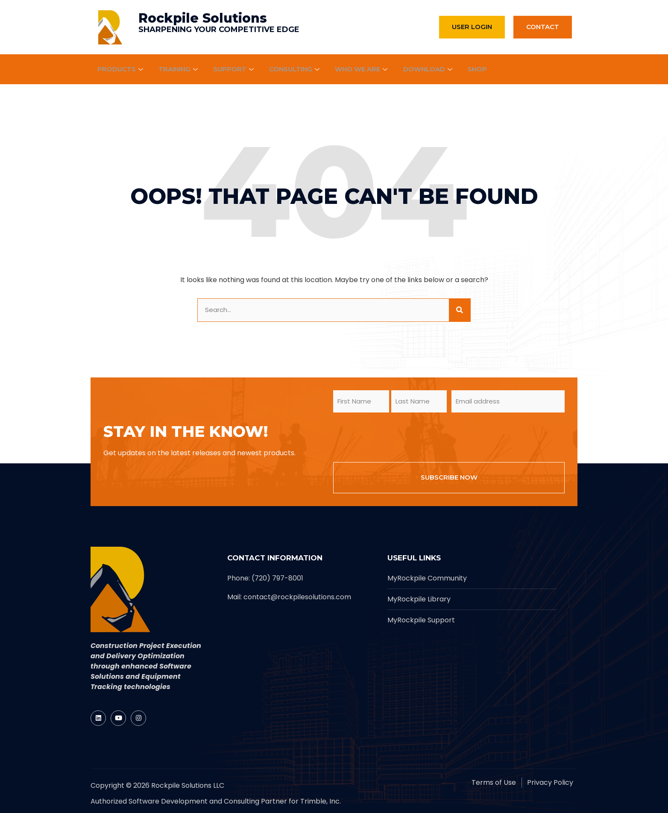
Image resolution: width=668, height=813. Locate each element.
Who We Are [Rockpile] (364, 69)
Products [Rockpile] (121, 69)
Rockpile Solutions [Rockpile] (202, 18)
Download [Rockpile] (430, 69)
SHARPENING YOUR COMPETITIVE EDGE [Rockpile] (218, 29)
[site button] (459, 310)
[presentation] (398, 436)
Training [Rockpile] (179, 69)
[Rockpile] (110, 27)
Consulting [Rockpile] (296, 69)
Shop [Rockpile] (479, 69)
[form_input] (323, 310)
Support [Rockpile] (235, 69)
